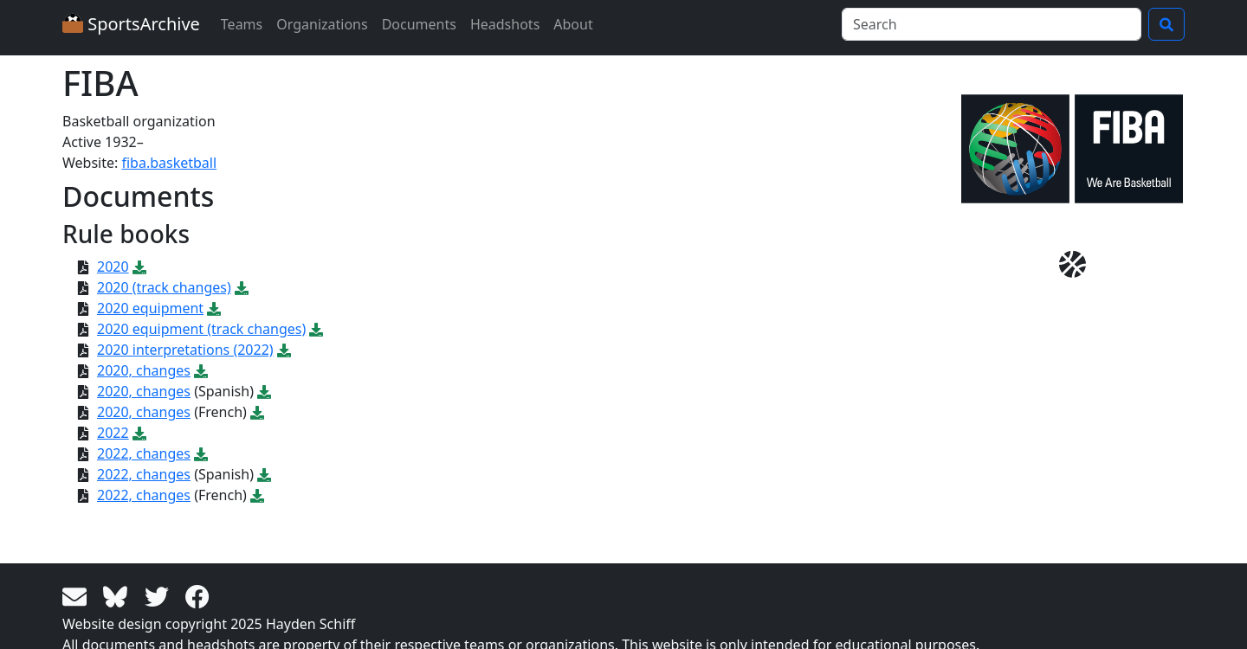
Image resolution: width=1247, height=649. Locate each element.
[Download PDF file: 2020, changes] (201, 370)
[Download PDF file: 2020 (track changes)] (242, 287)
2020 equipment (150, 308)
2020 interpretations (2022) (185, 349)
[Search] (991, 24)
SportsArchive (131, 23)
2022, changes (144, 453)
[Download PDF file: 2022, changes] (201, 453)
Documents (419, 24)
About (572, 24)
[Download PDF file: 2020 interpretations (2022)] (284, 349)
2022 (113, 432)
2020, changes (144, 370)
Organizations (321, 24)
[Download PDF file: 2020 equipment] (214, 308)
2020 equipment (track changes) (201, 328)
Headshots (505, 24)
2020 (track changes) (164, 287)
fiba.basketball (168, 162)
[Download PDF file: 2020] (139, 266)
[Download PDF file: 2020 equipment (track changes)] (316, 328)
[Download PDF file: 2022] (139, 432)
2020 (113, 266)
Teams (241, 24)
